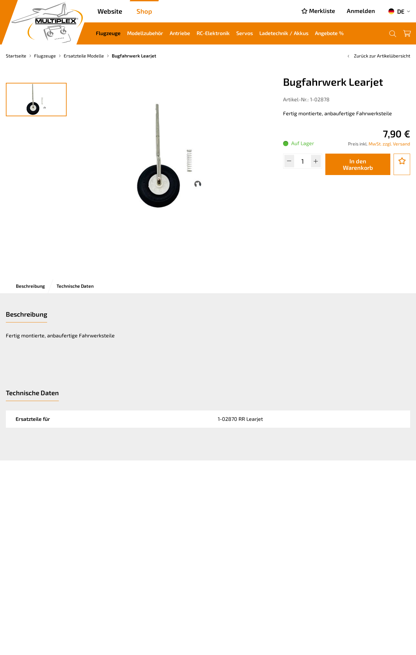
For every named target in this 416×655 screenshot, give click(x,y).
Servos (244, 33)
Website (110, 11)
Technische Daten (75, 286)
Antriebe (180, 33)
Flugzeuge (108, 33)
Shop (144, 11)
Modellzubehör (145, 33)
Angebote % (329, 33)
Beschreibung (30, 286)
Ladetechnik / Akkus (283, 33)
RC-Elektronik (213, 33)
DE (396, 11)
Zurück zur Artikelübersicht (378, 55)
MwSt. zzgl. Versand (389, 143)
